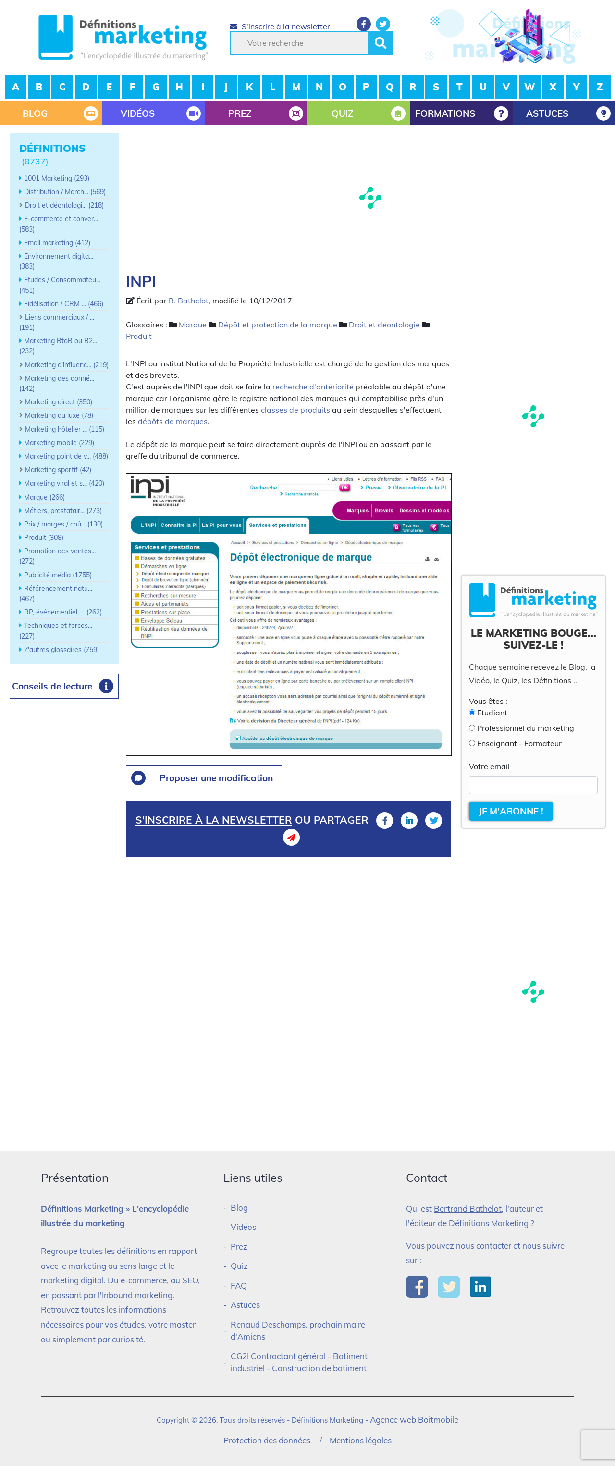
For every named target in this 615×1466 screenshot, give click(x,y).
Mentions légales (361, 1440)
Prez (239, 1246)
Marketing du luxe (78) (59, 415)
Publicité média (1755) (58, 575)
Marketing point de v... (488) (66, 456)
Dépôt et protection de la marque (277, 324)
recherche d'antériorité (313, 386)
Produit (139, 336)
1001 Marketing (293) (56, 178)
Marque (193, 324)
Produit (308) (43, 537)
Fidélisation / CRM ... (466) (63, 304)
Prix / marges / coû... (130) (63, 524)
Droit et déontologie (384, 324)
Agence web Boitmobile (414, 1420)
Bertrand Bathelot (468, 1208)
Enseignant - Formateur (519, 743)
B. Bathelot (189, 300)
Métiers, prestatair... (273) (63, 510)
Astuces (245, 1305)
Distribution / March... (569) (65, 192)
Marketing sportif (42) (58, 469)
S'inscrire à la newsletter (280, 26)
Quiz (239, 1266)
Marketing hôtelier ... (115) (64, 429)
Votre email (489, 766)
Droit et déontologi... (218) (64, 205)
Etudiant (492, 712)
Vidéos (243, 1227)
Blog (239, 1208)
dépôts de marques (173, 421)
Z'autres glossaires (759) (61, 649)
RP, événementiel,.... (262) (63, 612)
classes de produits (295, 409)
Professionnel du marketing (525, 728)
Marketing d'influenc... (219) (67, 365)
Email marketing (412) (57, 242)
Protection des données (266, 1440)
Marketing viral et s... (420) (64, 483)
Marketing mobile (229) (59, 443)
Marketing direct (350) (58, 402)
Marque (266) (44, 497)
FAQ (239, 1285)
